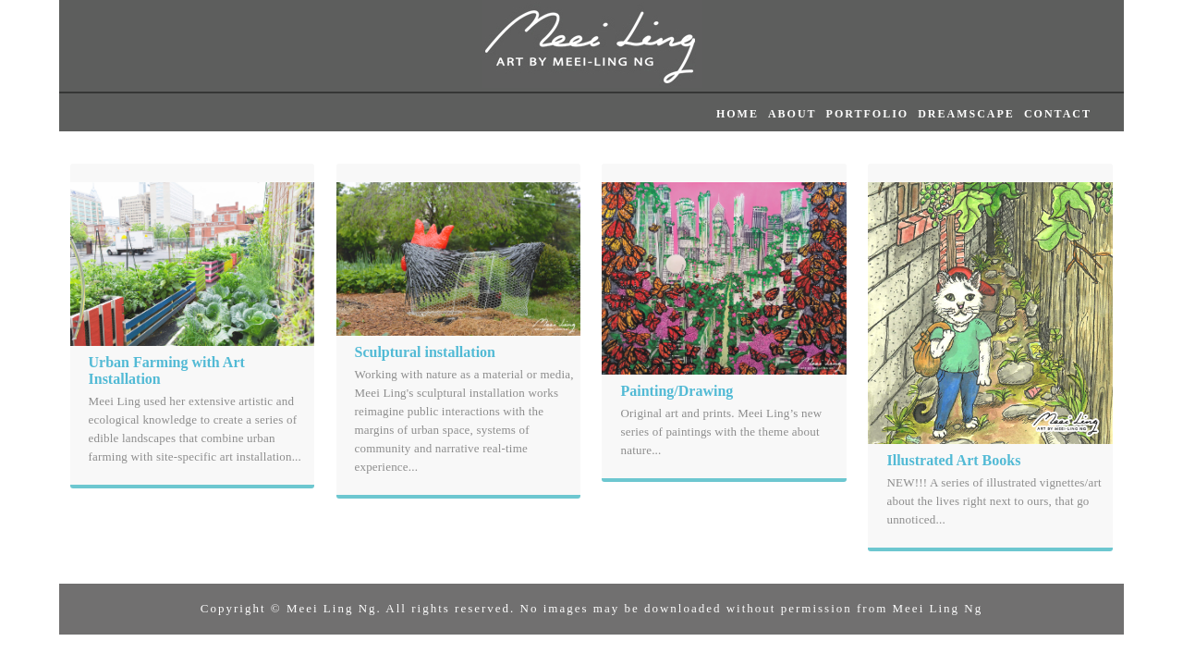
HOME (737, 113)
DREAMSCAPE (966, 113)
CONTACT (1058, 113)
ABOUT (792, 113)
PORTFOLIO (867, 113)
